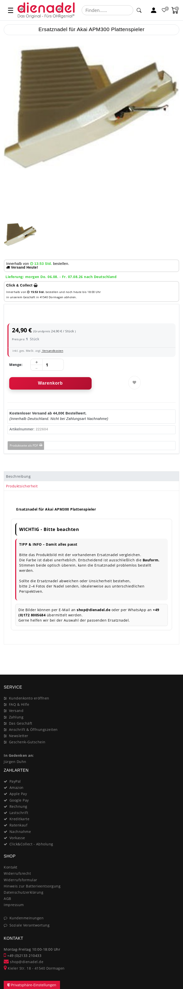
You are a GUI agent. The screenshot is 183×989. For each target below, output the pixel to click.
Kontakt (10, 867)
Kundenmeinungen (26, 918)
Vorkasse (17, 837)
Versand (16, 710)
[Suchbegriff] (107, 10)
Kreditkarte (19, 818)
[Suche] (139, 10)
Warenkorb (50, 383)
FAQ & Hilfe (19, 704)
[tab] (91, 476)
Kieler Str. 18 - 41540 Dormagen (34, 968)
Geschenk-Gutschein (27, 742)
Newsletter (18, 735)
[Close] (173, 657)
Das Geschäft (20, 723)
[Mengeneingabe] (47, 365)
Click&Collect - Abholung (31, 844)
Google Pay (19, 800)
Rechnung (18, 806)
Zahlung (16, 717)
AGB (7, 898)
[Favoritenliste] (164, 10)
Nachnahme (20, 831)
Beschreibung (18, 476)
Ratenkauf (18, 825)
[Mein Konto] (153, 10)
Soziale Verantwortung (29, 925)
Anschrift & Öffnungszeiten (33, 729)
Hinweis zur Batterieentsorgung (32, 886)
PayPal (15, 781)
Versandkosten (52, 350)
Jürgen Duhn (15, 761)
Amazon (16, 787)
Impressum (14, 904)
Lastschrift (18, 812)
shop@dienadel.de (23, 961)
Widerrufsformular (20, 879)
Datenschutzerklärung (23, 892)
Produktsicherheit (22, 486)
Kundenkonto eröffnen (29, 698)
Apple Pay (18, 793)
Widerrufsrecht (17, 873)
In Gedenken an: (19, 755)
